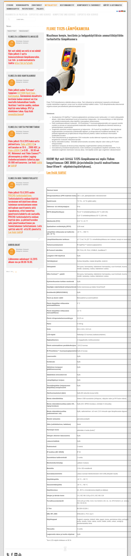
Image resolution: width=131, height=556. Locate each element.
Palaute (40, 8)
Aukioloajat (14, 244)
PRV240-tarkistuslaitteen (19, 195)
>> (16, 271)
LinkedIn (15, 554)
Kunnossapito (13, 8)
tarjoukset (24, 31)
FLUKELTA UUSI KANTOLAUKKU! (21, 75)
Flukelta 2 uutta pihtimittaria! (24, 127)
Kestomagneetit (67, 5)
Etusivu (10, 5)
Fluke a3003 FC (27, 144)
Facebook (12, 554)
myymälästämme (15, 114)
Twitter (8, 554)
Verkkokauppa (22, 5)
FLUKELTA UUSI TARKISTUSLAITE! (23, 178)
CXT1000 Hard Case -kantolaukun (22, 94)
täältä (39, 162)
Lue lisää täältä (15, 232)
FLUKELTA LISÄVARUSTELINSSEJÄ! (23, 36)
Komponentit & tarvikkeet (89, 5)
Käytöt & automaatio (112, 5)
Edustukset (37, 5)
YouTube (19, 554)
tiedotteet (11, 31)
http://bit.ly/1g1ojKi (24, 63)
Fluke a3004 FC (15, 150)
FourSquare (23, 554)
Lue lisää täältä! (56, 172)
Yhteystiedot (28, 8)
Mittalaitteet (51, 5)
